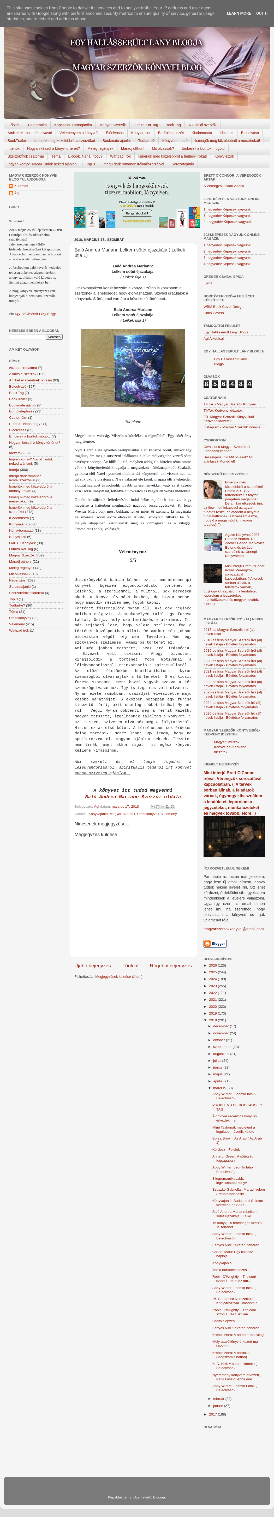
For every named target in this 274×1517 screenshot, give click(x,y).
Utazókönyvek (148, 814)
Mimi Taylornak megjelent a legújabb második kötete (233, 1129)
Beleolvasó (250, 133)
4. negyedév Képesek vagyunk (228, 222)
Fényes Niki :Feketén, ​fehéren (235, 1328)
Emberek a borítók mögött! (203, 148)
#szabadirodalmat (23, 368)
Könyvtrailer (141, 133)
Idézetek (227, 133)
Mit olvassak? (163, 148)
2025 (213, 972)
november (221, 1033)
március (220, 1088)
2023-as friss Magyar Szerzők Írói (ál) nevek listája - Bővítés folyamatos (233, 694)
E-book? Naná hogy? (25, 424)
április (218, 1081)
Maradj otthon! (133, 148)
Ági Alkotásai (214, 338)
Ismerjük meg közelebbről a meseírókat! (227, 141)
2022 (213, 993)
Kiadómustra (202, 133)
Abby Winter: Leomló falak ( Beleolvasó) (234, 1169)
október (219, 1040)
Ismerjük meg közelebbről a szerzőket (64, 141)
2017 (213, 1414)
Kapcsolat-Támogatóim (73, 125)
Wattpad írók (120, 156)
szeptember (223, 1047)
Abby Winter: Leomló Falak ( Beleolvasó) (234, 1388)
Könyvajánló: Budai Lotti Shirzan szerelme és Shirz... (237, 1203)
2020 (213, 1007)
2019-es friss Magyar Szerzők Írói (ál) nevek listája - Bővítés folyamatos (233, 653)
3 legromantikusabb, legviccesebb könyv (229, 1181)
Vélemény (169, 814)
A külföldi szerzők (202, 125)
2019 (213, 1013)
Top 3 (90, 164)
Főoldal (15, 125)
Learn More (239, 13)
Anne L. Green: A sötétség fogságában (233, 1158)
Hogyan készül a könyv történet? (34, 443)
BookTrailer (17, 141)
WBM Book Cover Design (223, 307)
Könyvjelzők (224, 156)
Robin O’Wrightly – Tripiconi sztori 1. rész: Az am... (234, 1279)
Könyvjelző (17, 537)
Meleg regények (100, 148)
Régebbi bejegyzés (171, 965)
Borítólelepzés (223, 1321)
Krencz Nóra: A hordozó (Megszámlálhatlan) (231, 1355)
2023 (213, 986)
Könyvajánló (98, 814)
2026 (213, 965)
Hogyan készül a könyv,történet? (53, 148)
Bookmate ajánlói (116, 141)
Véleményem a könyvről (78, 133)
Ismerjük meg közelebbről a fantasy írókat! (172, 156)
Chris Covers (214, 313)
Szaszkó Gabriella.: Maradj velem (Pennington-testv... (238, 1192)
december (221, 1026)
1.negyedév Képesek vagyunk (227, 209)
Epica (208, 283)
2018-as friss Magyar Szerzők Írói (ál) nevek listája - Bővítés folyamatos (233, 642)
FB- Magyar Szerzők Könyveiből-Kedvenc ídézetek (229, 419)
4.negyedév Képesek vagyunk (227, 264)
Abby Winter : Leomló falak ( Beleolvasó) (234, 1096)
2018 (213, 1020)
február (219, 1399)
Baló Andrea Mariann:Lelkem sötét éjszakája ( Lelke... (235, 1214)
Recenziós (17, 580)
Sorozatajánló (183, 164)
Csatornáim (37, 125)
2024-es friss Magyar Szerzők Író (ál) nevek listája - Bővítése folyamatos (232, 705)
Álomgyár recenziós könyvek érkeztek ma (234, 1118)
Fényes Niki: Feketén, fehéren (235, 1245)
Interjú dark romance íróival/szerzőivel (133, 164)
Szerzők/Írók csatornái (26, 156)
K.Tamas (21, 186)
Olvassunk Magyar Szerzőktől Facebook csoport (227, 449)
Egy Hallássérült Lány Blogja (35, 314)
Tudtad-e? (146, 141)
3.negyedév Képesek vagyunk (227, 216)
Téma (56, 156)
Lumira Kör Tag (145, 125)
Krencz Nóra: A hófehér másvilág (238, 1335)
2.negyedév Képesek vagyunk (227, 251)
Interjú (14, 470)
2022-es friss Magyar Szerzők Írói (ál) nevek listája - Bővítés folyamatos (233, 684)
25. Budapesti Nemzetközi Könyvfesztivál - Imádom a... (236, 1301)
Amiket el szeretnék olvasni (30, 133)
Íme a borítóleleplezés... (231, 1270)
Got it (262, 13)
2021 (213, 1000)
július (217, 1061)
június (218, 1067)
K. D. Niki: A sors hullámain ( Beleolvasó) (234, 1366)
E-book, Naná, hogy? (85, 156)
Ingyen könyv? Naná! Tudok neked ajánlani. (43, 164)
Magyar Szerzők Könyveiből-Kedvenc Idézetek (230, 747)
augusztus (221, 1054)
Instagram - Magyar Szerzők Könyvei (232, 427)
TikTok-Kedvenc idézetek (223, 410)
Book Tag (173, 125)
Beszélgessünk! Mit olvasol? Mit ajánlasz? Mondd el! (228, 459)
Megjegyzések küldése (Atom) (118, 977)
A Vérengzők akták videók (224, 186)
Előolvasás (115, 133)
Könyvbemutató (175, 141)
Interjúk (14, 148)
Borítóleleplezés (171, 133)
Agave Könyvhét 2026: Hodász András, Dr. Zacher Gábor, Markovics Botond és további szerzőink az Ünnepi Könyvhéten (244, 545)
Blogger (159, 1497)
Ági (17, 193)
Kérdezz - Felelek (226, 1150)
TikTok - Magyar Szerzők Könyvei (230, 404)
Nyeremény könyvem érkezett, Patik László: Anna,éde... (236, 1377)
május (218, 1074)
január (218, 1406)
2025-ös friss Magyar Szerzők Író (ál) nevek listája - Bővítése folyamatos (232, 715)
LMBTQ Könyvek (22, 543)
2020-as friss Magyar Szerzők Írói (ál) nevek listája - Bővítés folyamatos (233, 663)
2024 (213, 979)
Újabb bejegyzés (92, 965)
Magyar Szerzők (112, 125)
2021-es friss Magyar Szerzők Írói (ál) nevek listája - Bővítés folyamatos (233, 673)
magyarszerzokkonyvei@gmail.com (234, 929)
